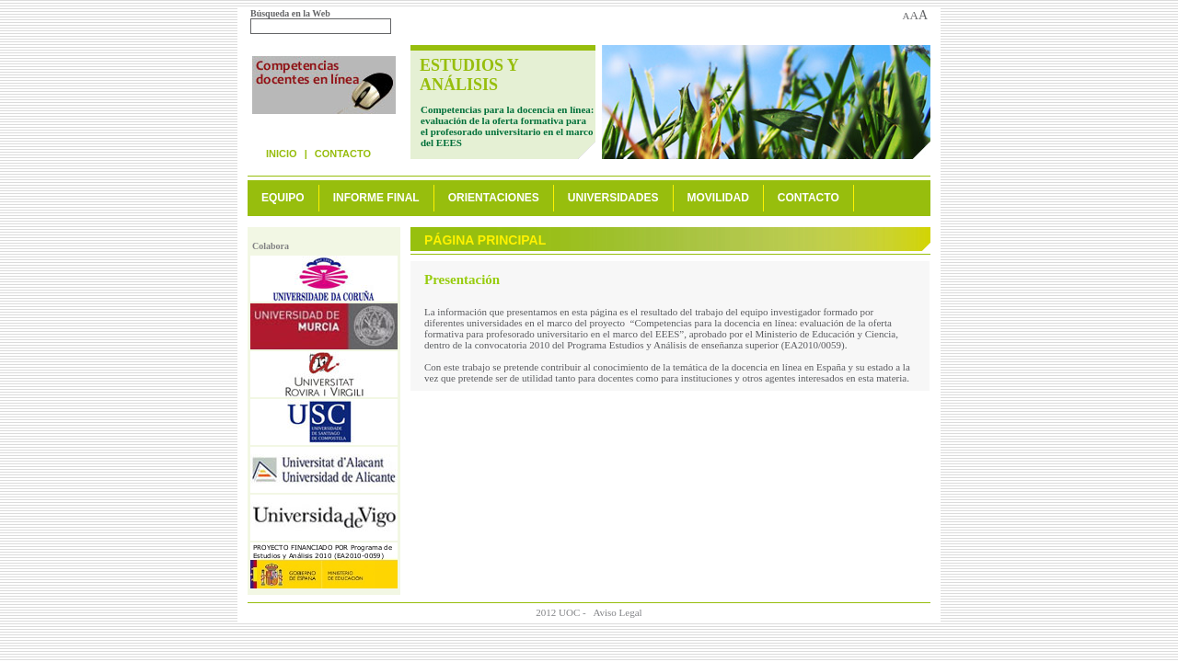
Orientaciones (493, 197)
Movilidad (718, 197)
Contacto (343, 153)
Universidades (613, 197)
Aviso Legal (617, 612)
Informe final (376, 197)
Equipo (283, 197)
